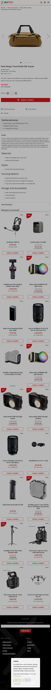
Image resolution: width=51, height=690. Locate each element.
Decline (27, 680)
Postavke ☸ (17, 684)
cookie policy (17, 676)
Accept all (18, 680)
